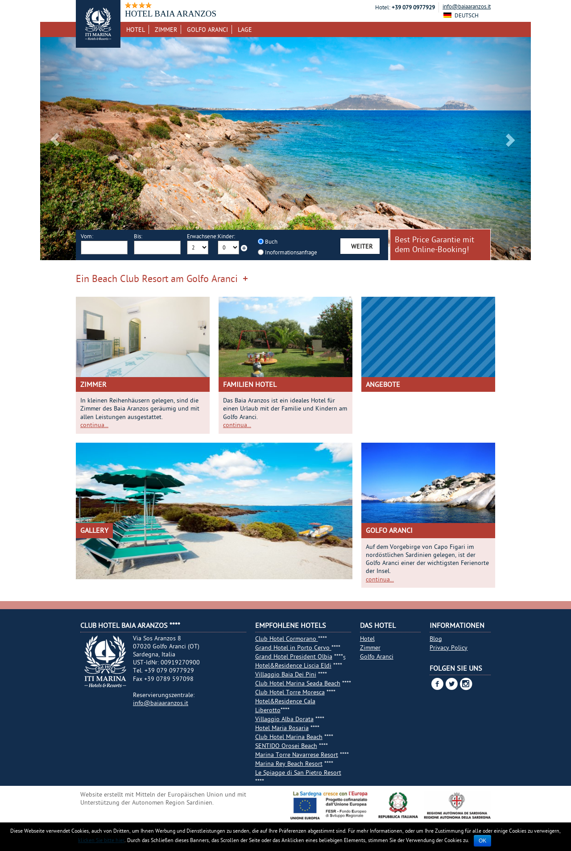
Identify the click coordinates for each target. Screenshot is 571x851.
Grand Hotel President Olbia (293, 656)
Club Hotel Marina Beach (289, 737)
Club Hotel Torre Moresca (290, 692)
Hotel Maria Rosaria (282, 728)
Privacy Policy (449, 647)
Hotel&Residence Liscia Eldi (293, 665)
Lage (245, 29)
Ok (482, 841)
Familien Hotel (250, 384)
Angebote (383, 384)
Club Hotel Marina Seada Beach (297, 683)
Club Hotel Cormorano (286, 639)
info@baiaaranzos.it (467, 6)
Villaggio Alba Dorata (284, 719)
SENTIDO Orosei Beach (286, 746)
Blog (436, 639)
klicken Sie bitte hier (101, 840)
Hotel (135, 29)
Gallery (94, 530)
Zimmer (166, 29)
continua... (94, 425)
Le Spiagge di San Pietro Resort (298, 772)
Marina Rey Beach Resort (289, 764)
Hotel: (382, 7)
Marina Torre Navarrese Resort (296, 755)
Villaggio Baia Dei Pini (285, 674)
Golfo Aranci (207, 29)
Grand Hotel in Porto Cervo (293, 647)
